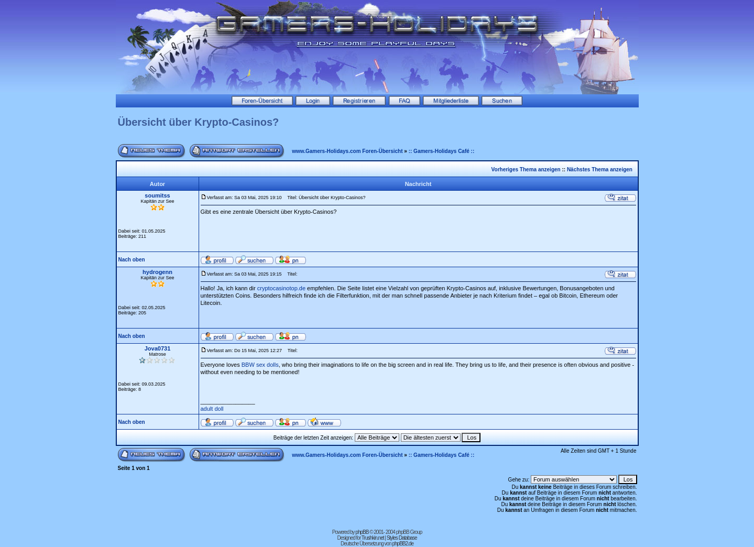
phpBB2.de (402, 543)
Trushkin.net (373, 538)
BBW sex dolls (260, 365)
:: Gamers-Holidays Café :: (442, 151)
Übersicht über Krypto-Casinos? (198, 122)
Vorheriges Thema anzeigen (526, 169)
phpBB (361, 532)
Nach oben (131, 259)
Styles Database (402, 538)
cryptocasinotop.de (281, 288)
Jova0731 (158, 348)
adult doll (212, 409)
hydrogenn (157, 272)
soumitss (157, 195)
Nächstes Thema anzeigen (599, 169)
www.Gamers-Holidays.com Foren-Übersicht (347, 151)
